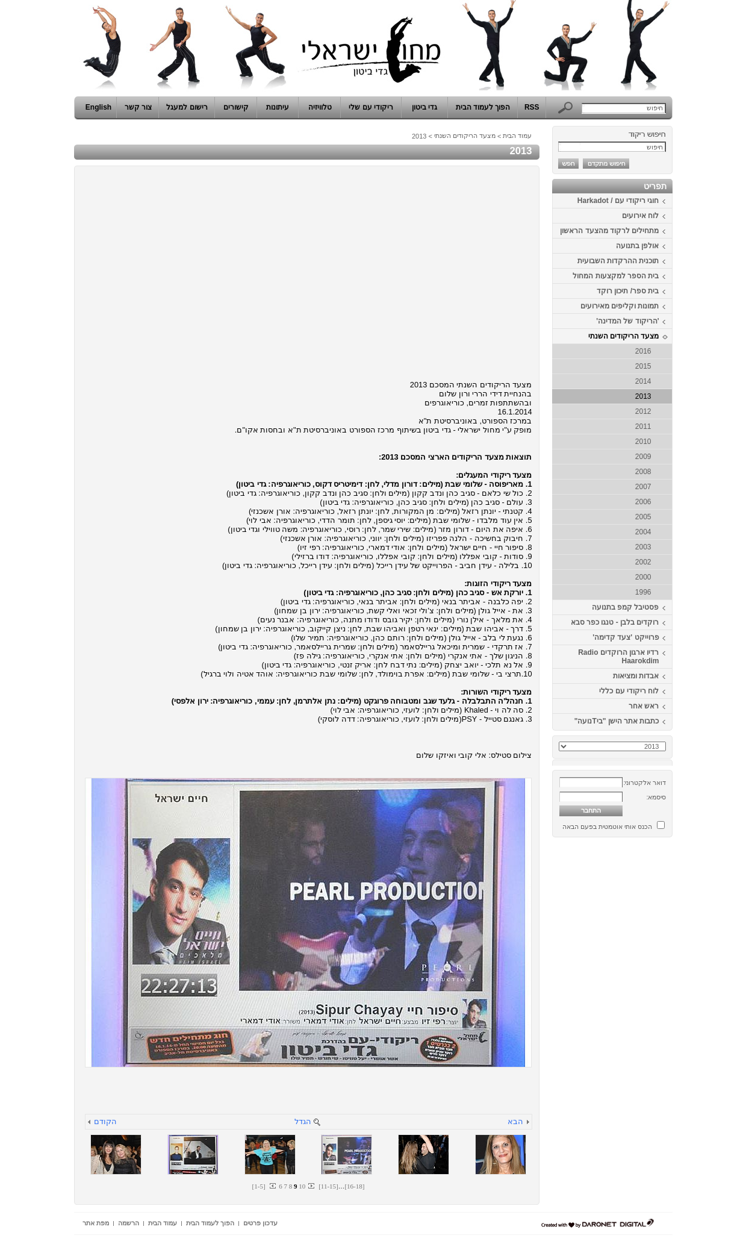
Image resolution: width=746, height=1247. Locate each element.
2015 (643, 366)
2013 (643, 396)
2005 (643, 517)
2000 (643, 577)
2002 (643, 562)
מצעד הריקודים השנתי (623, 336)
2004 (643, 532)
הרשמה (128, 1223)
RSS (531, 107)
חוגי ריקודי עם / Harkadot (618, 200)
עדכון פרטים (260, 1223)
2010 (643, 441)
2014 (643, 381)
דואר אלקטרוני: (644, 782)
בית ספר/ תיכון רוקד (628, 291)
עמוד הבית (517, 135)
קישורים (236, 107)
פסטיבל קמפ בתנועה (625, 607)
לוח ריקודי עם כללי (629, 691)
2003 (643, 547)
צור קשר (138, 107)
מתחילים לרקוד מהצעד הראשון (609, 231)
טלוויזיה (320, 107)
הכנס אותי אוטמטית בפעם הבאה (607, 826)
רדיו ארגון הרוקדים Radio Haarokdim (618, 656)
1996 (643, 592)
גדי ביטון (424, 107)
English (98, 107)
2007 (643, 487)
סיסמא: (656, 797)
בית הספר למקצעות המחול (616, 276)
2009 (643, 456)
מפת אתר (95, 1223)
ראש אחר (644, 706)
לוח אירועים (640, 215)
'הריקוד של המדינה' (627, 321)
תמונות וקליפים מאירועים (619, 306)
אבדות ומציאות (636, 676)
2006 (643, 502)
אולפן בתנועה (637, 246)
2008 (643, 471)
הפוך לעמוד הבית (483, 107)
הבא (515, 1121)
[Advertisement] (636, 1023)
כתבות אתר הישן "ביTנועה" (616, 721)
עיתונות (277, 107)
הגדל (302, 1121)
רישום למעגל (186, 107)
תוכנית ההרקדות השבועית (618, 261)
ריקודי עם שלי (371, 107)
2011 (643, 426)
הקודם (105, 1121)
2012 (643, 411)
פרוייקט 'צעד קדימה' (625, 637)
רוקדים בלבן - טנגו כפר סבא (615, 622)
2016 (643, 351)
